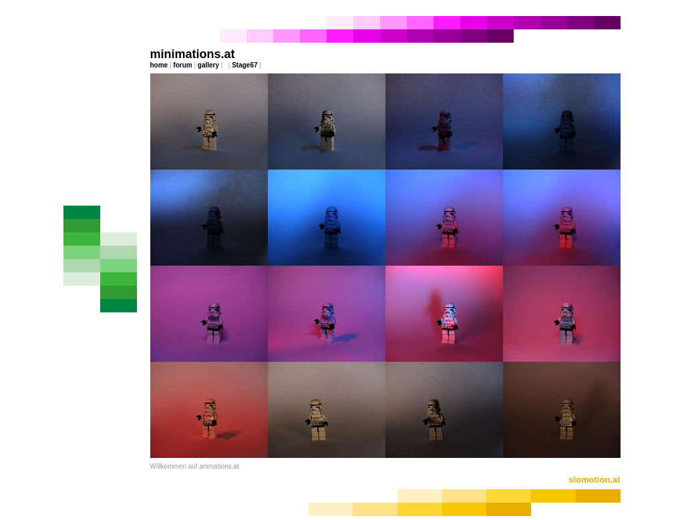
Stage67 (244, 65)
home (159, 65)
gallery (208, 65)
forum (182, 65)
